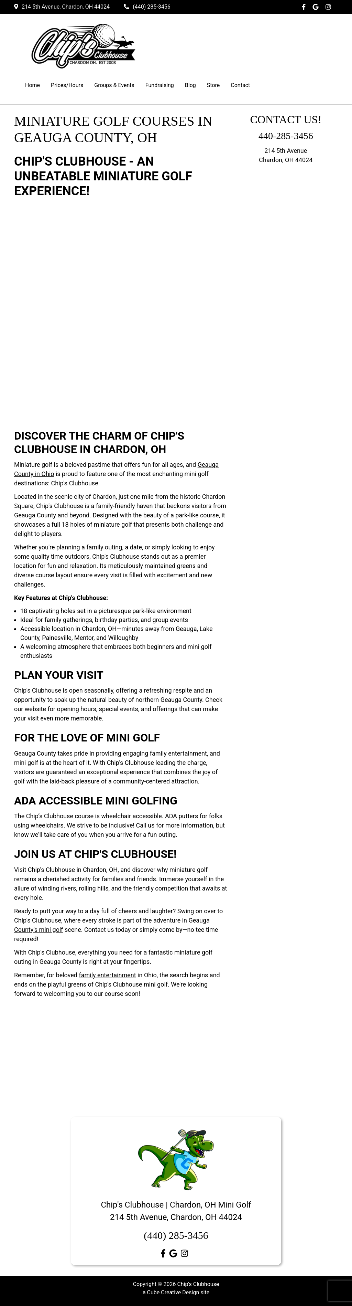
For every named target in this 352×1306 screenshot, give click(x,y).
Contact (240, 85)
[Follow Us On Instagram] (330, 7)
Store (213, 85)
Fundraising (159, 85)
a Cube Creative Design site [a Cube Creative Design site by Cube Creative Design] (176, 1292)
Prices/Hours (67, 85)
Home (32, 85)
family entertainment (107, 975)
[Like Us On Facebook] (305, 7)
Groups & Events (114, 85)
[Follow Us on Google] (317, 7)
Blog (190, 85)
